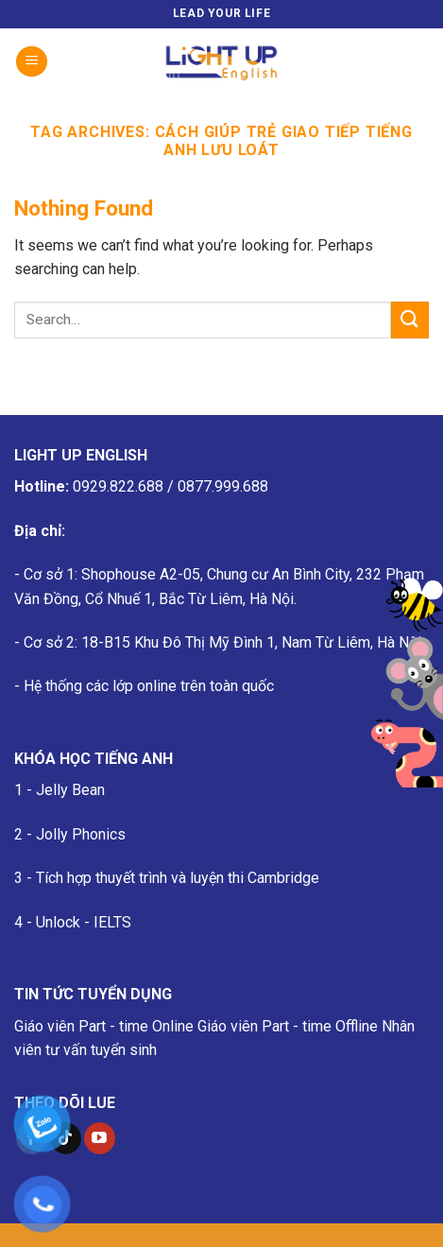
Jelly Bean (70, 790)
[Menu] (31, 62)
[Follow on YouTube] (99, 1138)
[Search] (422, 61)
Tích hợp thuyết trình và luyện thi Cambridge (177, 878)
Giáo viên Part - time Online (104, 1026)
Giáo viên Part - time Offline (287, 1026)
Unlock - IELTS (83, 922)
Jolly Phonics (81, 834)
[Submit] (410, 320)
